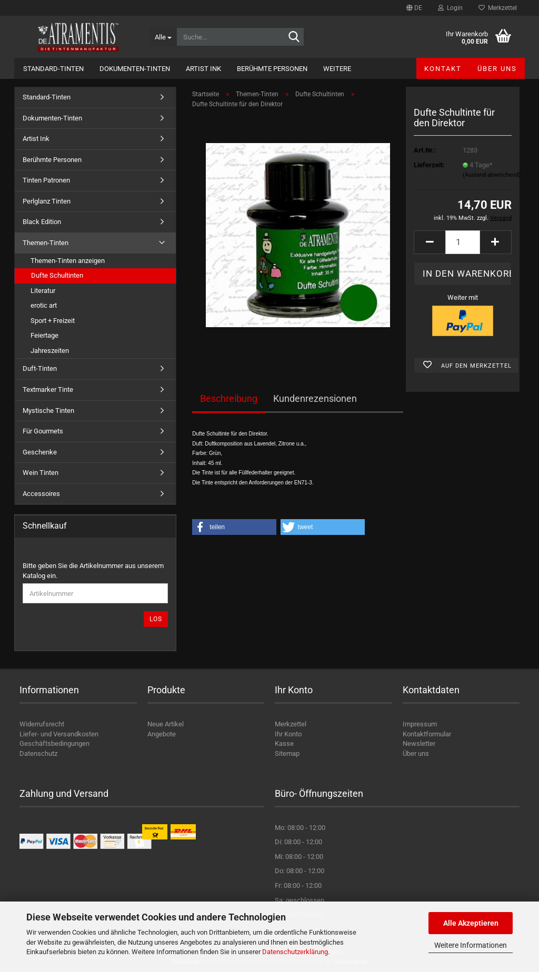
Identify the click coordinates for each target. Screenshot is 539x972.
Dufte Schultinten (57, 275)
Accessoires (41, 494)
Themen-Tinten (45, 243)
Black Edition (42, 222)
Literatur (43, 291)
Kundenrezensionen (315, 398)
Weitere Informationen (470, 945)
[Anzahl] (462, 242)
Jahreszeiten (50, 351)
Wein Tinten (40, 473)
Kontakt (443, 69)
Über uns (497, 69)
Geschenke (40, 452)
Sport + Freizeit (53, 321)
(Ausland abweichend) (492, 174)
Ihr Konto (288, 734)
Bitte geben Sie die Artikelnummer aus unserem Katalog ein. (93, 571)
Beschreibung (228, 398)
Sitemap (287, 753)
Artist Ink (203, 69)
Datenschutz (38, 753)
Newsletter (419, 743)
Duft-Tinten (40, 368)
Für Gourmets (43, 431)
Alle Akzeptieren (470, 923)
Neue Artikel (165, 724)
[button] (414, 8)
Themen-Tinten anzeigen (68, 261)
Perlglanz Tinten (47, 201)
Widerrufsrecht (41, 724)
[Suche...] (163, 36)
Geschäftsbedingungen (54, 743)
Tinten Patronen (46, 180)
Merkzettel (497, 8)
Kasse (284, 743)
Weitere (337, 69)
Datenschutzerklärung (295, 952)
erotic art (44, 305)
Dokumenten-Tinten (134, 69)
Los (155, 619)
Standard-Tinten (53, 69)
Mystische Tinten (48, 410)
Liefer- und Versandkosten (58, 734)
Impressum (420, 724)
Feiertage (44, 335)
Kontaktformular (427, 734)
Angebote (161, 734)
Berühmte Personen (272, 69)
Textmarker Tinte (48, 389)
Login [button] (450, 8)
